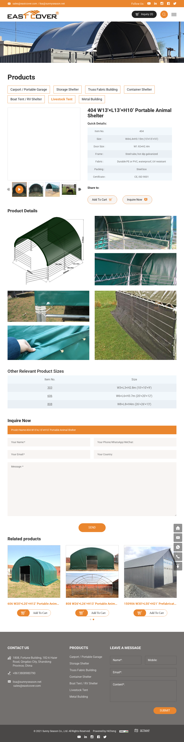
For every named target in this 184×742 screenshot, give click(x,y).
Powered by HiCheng (104, 731)
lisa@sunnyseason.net (52, 3)
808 (49, 404)
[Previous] (8, 189)
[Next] (80, 189)
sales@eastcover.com (25, 3)
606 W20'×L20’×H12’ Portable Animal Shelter (39, 603)
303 (49, 387)
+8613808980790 (24, 673)
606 (49, 396)
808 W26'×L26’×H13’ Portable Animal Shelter (97, 603)
